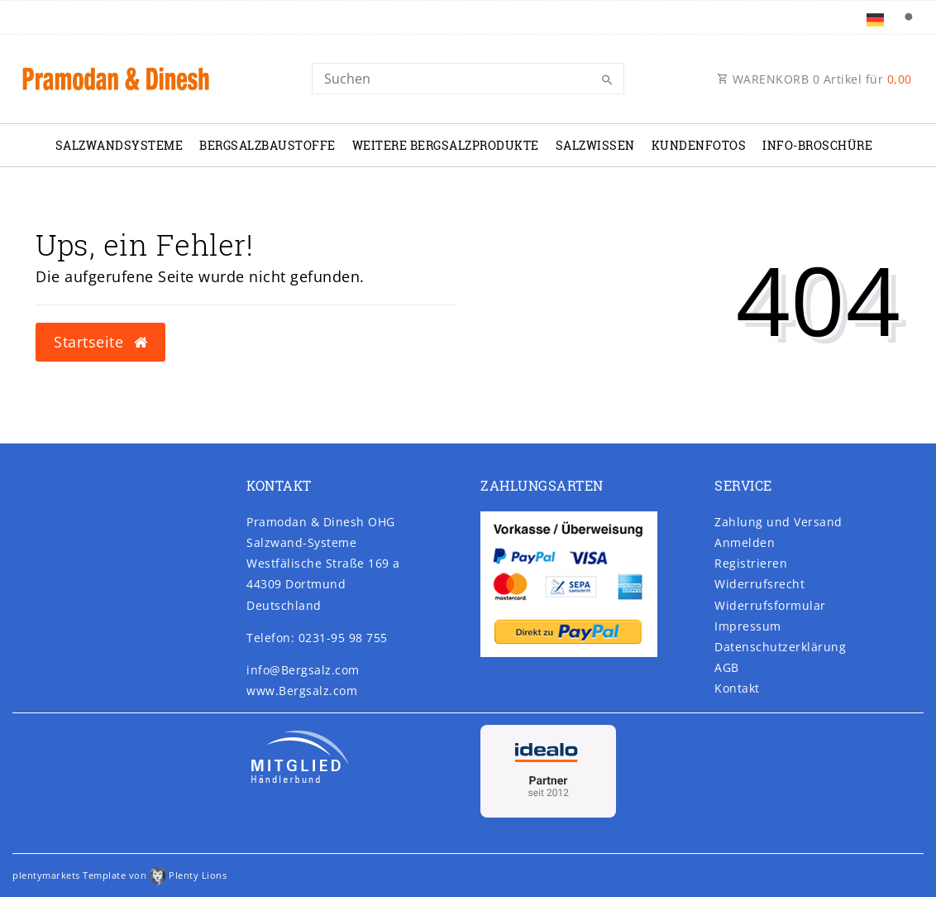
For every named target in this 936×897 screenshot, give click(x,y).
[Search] (467, 78)
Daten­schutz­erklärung (780, 647)
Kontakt (737, 688)
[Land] (875, 17)
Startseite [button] (100, 342)
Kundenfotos (699, 145)
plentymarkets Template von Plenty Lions (119, 875)
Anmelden (744, 542)
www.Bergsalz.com (301, 690)
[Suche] (907, 17)
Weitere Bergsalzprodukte (445, 145)
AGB (726, 667)
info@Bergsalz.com (303, 670)
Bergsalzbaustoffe (267, 145)
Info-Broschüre (817, 145)
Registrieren (750, 563)
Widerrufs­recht (759, 584)
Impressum (747, 626)
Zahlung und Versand (778, 522)
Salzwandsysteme (119, 145)
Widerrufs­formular (770, 605)
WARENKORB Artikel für (814, 79)
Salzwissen (595, 145)
